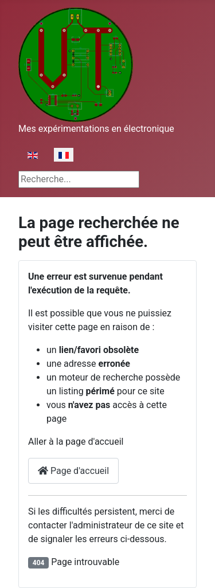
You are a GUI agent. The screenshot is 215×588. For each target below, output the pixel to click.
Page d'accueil (73, 470)
